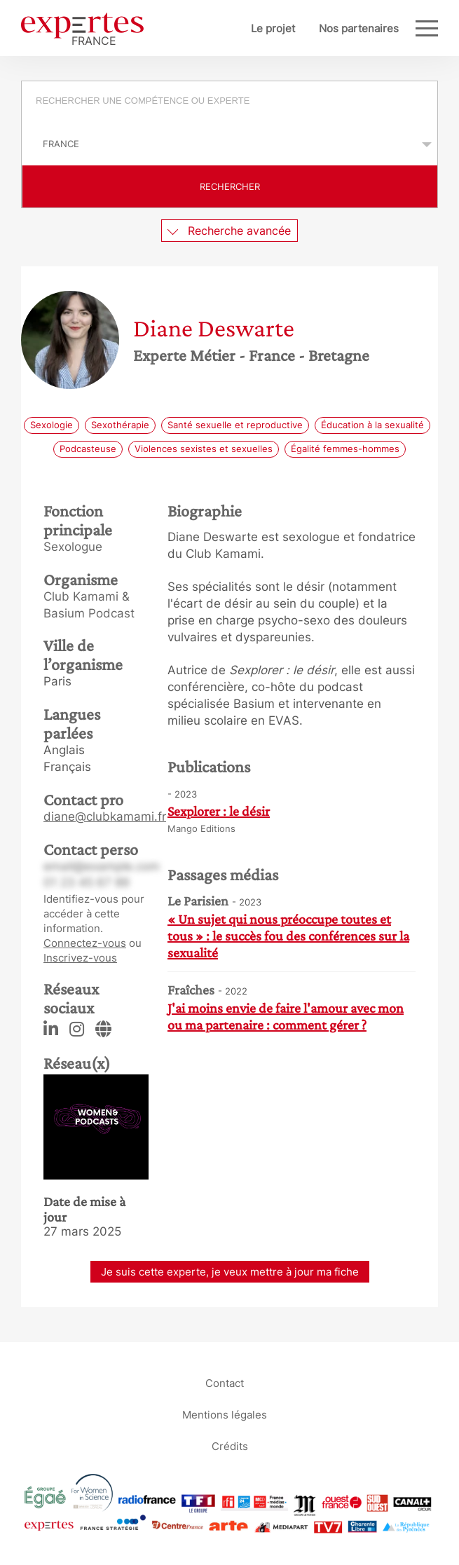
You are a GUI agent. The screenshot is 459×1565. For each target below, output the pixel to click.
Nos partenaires (359, 28)
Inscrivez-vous (80, 957)
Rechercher (230, 186)
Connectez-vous (84, 943)
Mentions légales (224, 1414)
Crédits (230, 1445)
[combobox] (229, 102)
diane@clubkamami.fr (104, 816)
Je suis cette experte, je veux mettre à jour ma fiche (230, 1271)
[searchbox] (237, 102)
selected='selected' (229, 143)
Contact (224, 1382)
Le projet (273, 28)
